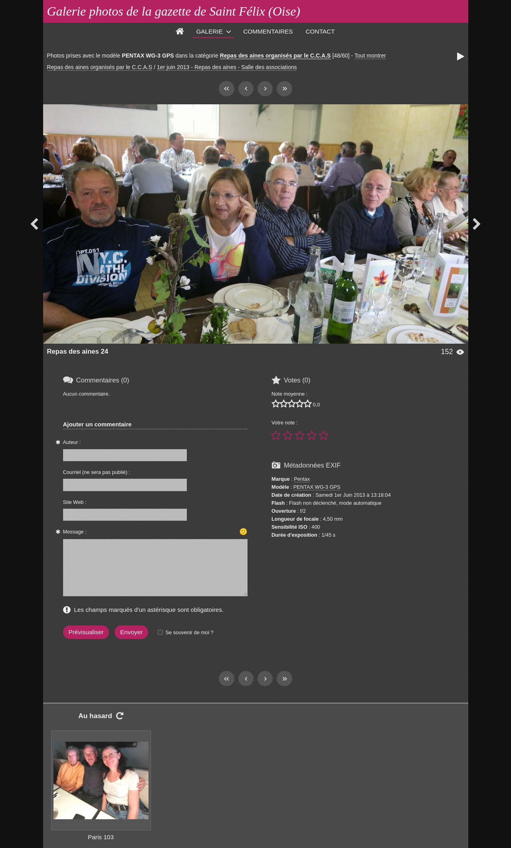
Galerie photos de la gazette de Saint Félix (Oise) (174, 11)
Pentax (302, 479)
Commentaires (268, 31)
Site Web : (75, 502)
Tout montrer (370, 55)
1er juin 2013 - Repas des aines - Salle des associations (227, 67)
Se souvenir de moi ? (189, 632)
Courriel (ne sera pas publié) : (97, 472)
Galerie (209, 31)
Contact (320, 31)
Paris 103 (101, 837)
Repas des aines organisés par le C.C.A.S (275, 55)
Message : (75, 532)
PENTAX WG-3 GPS (317, 487)
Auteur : (72, 442)
